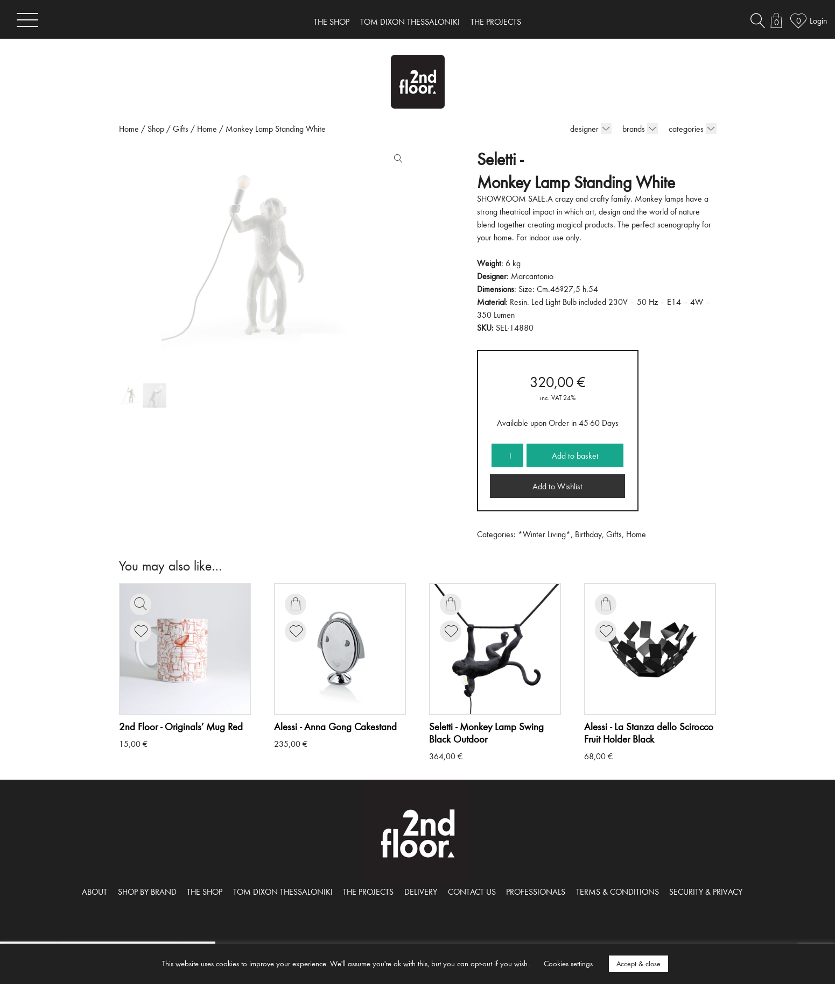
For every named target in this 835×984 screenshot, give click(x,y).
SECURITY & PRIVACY (705, 891)
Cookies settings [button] (568, 963)
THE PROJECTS (496, 21)
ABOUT (94, 891)
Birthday (588, 534)
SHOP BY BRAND (147, 891)
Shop (156, 128)
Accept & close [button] (638, 963)
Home (129, 128)
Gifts (180, 128)
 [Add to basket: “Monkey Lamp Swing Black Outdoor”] (450, 603)
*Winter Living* (544, 534)
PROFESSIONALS (535, 891)
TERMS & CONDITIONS (617, 891)
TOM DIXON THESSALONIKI (410, 21)
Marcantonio (532, 275)
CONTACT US (472, 891)
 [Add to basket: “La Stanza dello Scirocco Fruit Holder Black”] (605, 603)
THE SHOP (331, 21)
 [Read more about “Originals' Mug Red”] (140, 603)
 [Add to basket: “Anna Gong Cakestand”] (295, 603)
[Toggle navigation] (27, 19)
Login (818, 20)
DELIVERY (420, 891)
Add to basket (575, 455)
